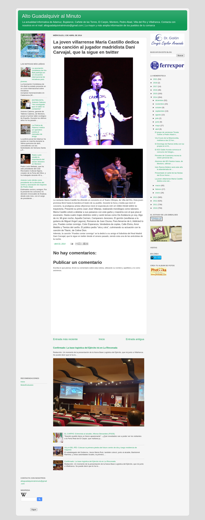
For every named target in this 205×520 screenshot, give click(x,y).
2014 (155, 97)
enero (158, 193)
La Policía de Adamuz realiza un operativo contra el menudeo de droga (38, 130)
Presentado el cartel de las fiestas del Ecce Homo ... (169, 174)
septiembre (160, 111)
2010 (155, 208)
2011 (155, 204)
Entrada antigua (135, 339)
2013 (155, 197)
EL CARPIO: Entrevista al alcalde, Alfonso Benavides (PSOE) (89, 434)
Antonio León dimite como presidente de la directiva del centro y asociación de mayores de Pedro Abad (34, 183)
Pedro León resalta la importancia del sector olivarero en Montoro (38, 159)
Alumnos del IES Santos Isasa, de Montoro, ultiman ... (169, 162)
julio (157, 118)
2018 (155, 83)
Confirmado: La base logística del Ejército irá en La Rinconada (85, 348)
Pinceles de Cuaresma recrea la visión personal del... (168, 156)
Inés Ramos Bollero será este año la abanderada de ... (169, 168)
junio (157, 122)
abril (157, 129)
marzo (158, 185)
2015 (155, 94)
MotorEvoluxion (27, 385)
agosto (158, 115)
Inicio (102, 339)
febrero (158, 189)
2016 (155, 90)
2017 (155, 86)
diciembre (159, 100)
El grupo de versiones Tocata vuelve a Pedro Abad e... (167, 133)
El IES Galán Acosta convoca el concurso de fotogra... (168, 151)
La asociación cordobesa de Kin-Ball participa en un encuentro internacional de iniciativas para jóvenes (34, 75)
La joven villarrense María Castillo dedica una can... (169, 180)
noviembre (160, 104)
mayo (157, 126)
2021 (155, 79)
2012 (155, 201)
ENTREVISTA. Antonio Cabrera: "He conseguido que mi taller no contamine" (39, 104)
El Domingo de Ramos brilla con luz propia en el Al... (169, 145)
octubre (158, 107)
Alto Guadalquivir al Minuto (51, 16)
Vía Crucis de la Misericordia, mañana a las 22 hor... (167, 139)
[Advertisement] (34, 246)
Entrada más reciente (65, 339)
